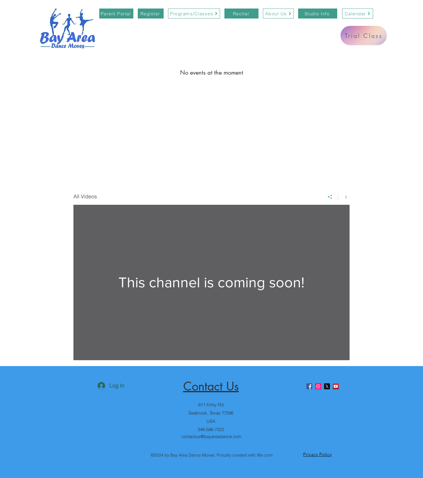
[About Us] (278, 14)
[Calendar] (357, 14)
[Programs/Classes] (194, 14)
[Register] (151, 14)
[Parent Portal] (116, 14)
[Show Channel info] (344, 196)
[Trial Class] (363, 35)
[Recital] (241, 14)
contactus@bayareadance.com (211, 436)
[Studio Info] (317, 14)
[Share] (330, 196)
